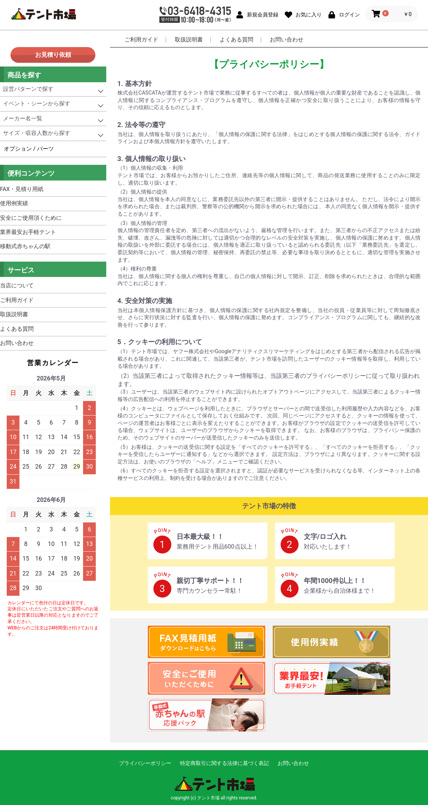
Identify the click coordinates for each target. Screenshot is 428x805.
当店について (17, 285)
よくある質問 (236, 39)
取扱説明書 (189, 39)
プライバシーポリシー (145, 763)
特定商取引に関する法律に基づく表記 (224, 763)
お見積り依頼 (53, 54)
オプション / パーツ (29, 148)
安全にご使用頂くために (31, 218)
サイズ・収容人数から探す (36, 133)
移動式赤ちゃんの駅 (25, 246)
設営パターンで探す (28, 89)
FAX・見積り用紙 (21, 189)
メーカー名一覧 (22, 118)
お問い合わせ (286, 39)
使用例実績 (14, 203)
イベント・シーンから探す (36, 103)
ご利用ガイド (141, 39)
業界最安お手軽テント (28, 232)
